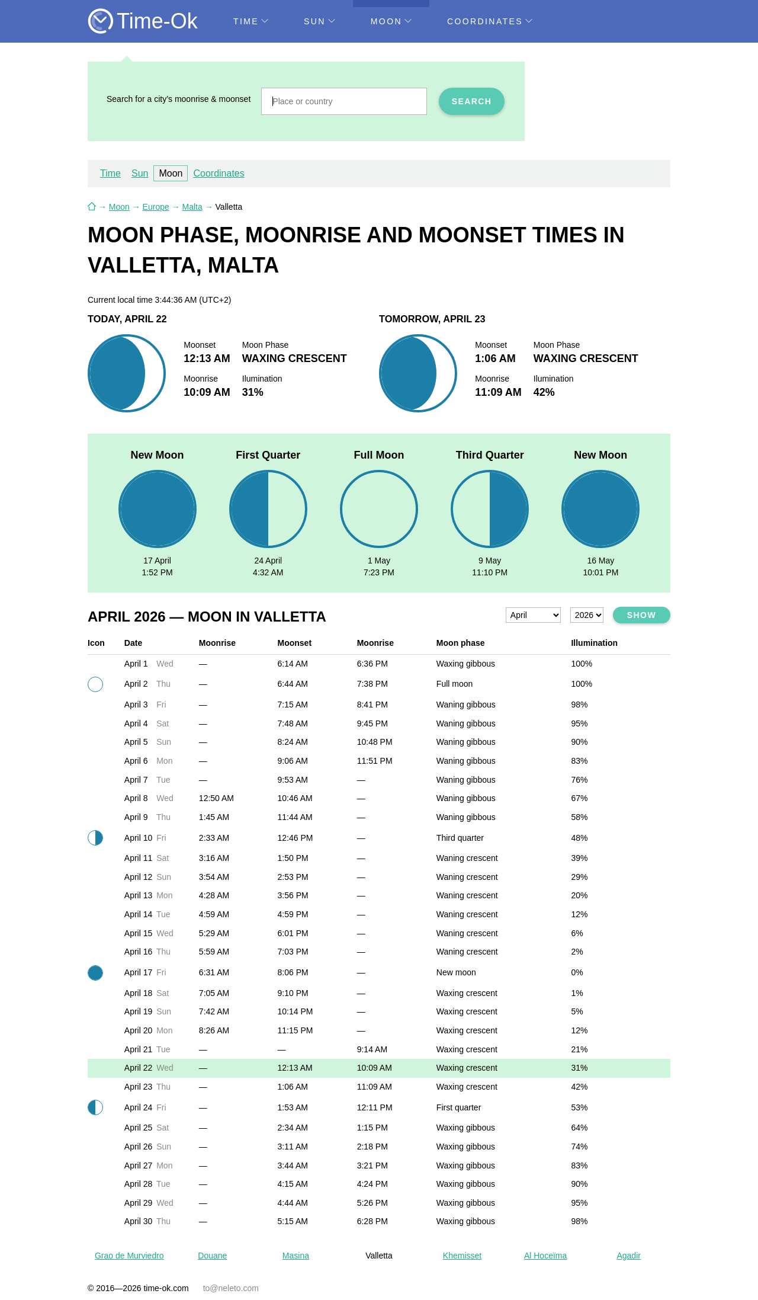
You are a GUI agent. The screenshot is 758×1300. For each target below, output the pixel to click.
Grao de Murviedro (129, 1255)
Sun (319, 21)
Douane (212, 1255)
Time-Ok (157, 21)
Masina (295, 1255)
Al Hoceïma (545, 1255)
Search (472, 101)
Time (250, 21)
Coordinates (489, 21)
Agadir (628, 1255)
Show (641, 615)
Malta (192, 207)
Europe (156, 207)
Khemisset (462, 1255)
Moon (391, 21)
